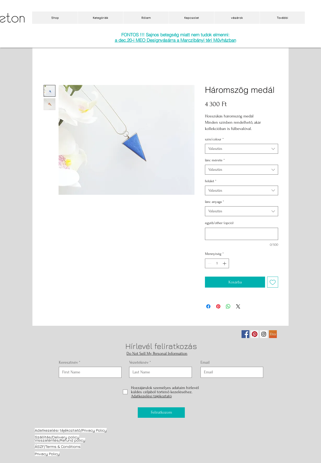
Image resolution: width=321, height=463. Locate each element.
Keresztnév (68, 362)
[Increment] (225, 263)
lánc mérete (215, 160)
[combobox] (241, 149)
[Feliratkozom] (161, 412)
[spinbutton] (217, 263)
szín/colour (214, 139)
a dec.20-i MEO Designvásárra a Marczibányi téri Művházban (175, 40)
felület (210, 181)
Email (205, 362)
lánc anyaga (214, 202)
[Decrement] (209, 263)
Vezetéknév (138, 362)
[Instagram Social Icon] (264, 334)
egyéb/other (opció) (219, 223)
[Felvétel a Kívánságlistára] (272, 282)
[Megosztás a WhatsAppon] (228, 306)
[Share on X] (238, 306)
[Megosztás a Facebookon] (208, 306)
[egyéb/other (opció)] (241, 234)
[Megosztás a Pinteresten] (218, 306)
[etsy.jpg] (273, 334)
